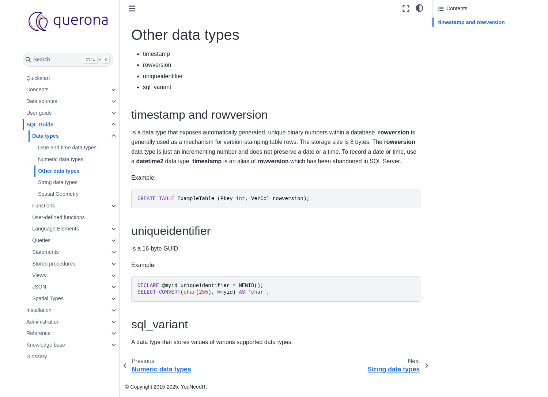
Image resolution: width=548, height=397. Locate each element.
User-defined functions (58, 217)
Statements (45, 252)
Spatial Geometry (58, 194)
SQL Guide (39, 124)
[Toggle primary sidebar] (132, 8)
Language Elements (55, 229)
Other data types (59, 171)
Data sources (41, 101)
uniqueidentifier (456, 32)
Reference (38, 333)
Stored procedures (53, 264)
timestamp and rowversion (471, 22)
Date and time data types (67, 147)
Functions (43, 206)
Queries (41, 240)
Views (39, 275)
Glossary (36, 356)
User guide (39, 113)
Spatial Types (48, 298)
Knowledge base (45, 345)
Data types (45, 136)
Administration (43, 322)
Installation (39, 310)
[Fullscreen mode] (406, 8)
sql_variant (451, 43)
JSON (39, 287)
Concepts (37, 89)
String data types (58, 182)
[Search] (68, 60)
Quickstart (38, 78)
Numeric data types (60, 159)
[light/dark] (419, 7)
